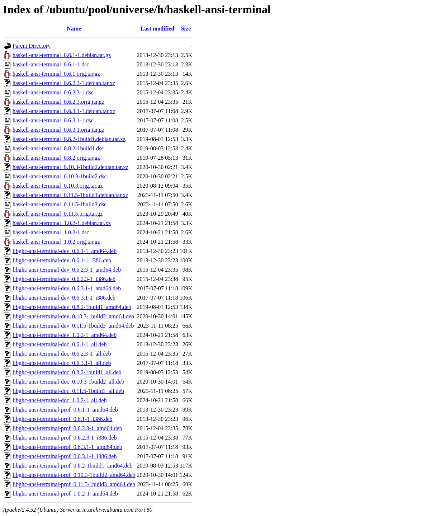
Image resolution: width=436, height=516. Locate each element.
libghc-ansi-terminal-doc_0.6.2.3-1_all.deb (62, 354)
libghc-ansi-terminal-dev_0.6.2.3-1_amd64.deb (67, 270)
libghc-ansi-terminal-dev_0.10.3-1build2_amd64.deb (73, 316)
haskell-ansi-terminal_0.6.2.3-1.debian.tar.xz (64, 83)
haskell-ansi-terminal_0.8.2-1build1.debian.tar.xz (69, 139)
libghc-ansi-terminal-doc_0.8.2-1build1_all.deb (67, 372)
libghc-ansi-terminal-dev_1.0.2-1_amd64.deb (65, 335)
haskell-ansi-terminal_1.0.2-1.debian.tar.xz (62, 223)
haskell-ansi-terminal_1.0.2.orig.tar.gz (56, 242)
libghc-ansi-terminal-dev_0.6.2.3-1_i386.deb (64, 279)
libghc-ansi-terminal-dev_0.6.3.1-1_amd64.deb (67, 288)
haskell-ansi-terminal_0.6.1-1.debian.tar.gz (62, 55)
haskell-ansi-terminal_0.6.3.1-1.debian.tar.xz (64, 111)
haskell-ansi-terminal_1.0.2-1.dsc (51, 232)
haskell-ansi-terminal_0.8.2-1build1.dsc (58, 148)
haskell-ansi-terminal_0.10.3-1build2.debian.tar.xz (70, 167)
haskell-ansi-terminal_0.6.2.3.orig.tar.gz (58, 102)
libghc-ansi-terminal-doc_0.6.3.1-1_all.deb (62, 363)
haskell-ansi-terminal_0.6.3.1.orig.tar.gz (58, 130)
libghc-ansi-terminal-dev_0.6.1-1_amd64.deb (65, 251)
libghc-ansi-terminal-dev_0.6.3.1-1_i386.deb (64, 298)
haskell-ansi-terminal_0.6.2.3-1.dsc (53, 92)
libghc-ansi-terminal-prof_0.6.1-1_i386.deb (63, 419)
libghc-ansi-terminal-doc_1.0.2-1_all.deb (60, 400)
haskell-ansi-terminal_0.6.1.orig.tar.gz (56, 74)
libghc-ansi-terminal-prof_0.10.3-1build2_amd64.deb (74, 475)
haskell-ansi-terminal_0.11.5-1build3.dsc (59, 204)
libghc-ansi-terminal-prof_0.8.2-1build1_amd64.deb (73, 466)
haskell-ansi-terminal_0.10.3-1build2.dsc (60, 176)
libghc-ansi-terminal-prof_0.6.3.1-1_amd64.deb (67, 447)
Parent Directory (32, 46)
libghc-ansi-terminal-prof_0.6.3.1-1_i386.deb (65, 456)
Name (74, 28)
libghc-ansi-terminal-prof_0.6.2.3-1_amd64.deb (67, 428)
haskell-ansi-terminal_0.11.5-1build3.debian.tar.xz (70, 195)
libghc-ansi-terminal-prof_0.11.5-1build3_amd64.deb (74, 484)
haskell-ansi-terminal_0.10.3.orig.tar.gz (58, 186)
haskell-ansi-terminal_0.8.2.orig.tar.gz (56, 158)
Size (186, 28)
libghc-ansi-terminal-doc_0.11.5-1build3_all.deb (68, 391)
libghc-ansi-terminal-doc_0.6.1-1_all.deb (60, 344)
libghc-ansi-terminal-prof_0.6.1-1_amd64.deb (65, 410)
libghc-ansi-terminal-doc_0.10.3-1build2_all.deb (68, 382)
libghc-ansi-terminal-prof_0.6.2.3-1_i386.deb (65, 438)
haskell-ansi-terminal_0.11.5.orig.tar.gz (58, 214)
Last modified (158, 28)
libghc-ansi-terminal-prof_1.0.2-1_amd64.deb (65, 494)
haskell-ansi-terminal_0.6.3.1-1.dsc (53, 120)
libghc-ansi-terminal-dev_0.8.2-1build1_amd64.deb (72, 307)
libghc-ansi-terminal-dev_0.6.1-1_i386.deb (62, 260)
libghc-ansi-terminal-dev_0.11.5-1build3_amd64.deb (73, 326)
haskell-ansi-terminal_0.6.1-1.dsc (51, 64)
